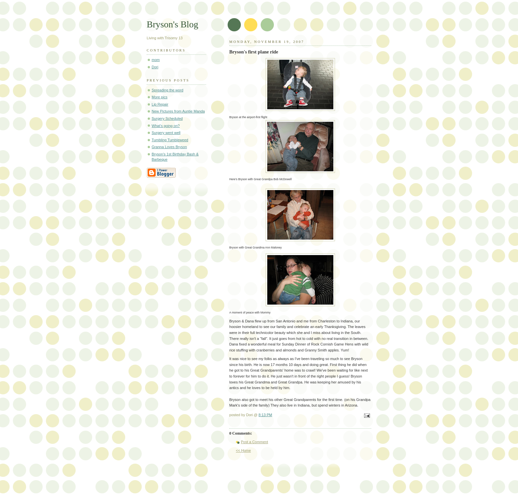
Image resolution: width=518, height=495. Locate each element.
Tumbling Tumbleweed (170, 140)
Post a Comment (254, 442)
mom (156, 60)
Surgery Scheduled (167, 118)
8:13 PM (265, 415)
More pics (159, 97)
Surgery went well (166, 133)
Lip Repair (160, 104)
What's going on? (166, 126)
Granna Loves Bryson (169, 147)
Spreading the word (167, 90)
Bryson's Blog (172, 24)
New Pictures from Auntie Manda (178, 111)
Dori (155, 67)
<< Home (243, 450)
